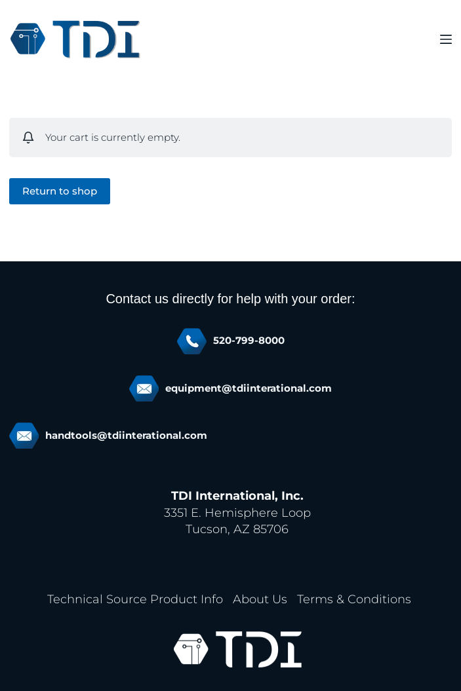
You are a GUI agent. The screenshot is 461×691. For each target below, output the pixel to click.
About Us (260, 599)
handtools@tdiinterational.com (126, 435)
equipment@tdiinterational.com (248, 388)
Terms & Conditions (354, 599)
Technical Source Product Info (135, 599)
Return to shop (59, 191)
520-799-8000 (249, 340)
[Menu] (446, 39)
